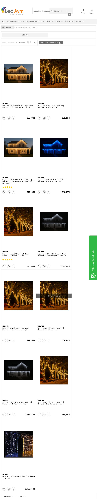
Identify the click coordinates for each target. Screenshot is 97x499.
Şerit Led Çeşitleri (39, 416)
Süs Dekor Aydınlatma (41, 420)
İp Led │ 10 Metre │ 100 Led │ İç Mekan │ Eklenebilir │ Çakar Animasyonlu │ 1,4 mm (15, 237)
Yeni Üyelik (37, 444)
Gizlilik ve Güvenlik (72, 434)
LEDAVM (25, 35)
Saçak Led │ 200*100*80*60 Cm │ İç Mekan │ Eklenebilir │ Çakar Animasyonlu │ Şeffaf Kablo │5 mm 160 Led (79, 101)
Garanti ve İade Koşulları (73, 430)
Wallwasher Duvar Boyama (10, 420)
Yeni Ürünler (5, 448)
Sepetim (3, 458)
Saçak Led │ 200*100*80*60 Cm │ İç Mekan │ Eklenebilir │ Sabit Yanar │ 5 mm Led (16, 169)
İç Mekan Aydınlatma (14, 21)
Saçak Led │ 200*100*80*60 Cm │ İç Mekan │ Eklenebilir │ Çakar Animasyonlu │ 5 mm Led (79, 169)
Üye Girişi (37, 448)
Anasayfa (4, 444)
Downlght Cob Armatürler (9, 423)
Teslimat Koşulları (71, 420)
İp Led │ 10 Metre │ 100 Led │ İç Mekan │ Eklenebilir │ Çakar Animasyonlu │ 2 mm (15, 306)
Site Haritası (5, 462)
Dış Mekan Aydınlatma (34, 21)
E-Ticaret (41, 496)
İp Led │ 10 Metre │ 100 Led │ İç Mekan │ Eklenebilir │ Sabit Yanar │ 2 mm (47, 100)
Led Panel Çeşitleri (39, 423)
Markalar (68, 21)
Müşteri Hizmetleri (7, 455)
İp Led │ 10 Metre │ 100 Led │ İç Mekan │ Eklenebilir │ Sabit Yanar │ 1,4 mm (47, 169)
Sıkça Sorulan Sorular (72, 416)
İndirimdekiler (5, 451)
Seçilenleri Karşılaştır (35, 42)
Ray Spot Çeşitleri (6, 416)
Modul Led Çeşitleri (40, 427)
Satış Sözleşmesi (71, 427)
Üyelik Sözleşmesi (71, 423)
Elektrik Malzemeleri (53, 21)
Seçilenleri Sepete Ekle (50, 42)
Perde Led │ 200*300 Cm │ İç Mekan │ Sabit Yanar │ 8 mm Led (48, 306)
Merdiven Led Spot (7, 427)
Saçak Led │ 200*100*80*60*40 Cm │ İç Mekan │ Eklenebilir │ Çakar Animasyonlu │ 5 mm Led (16, 101)
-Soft (36, 496)
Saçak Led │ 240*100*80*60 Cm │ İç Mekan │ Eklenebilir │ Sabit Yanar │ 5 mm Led (79, 237)
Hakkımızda (80, 21)
